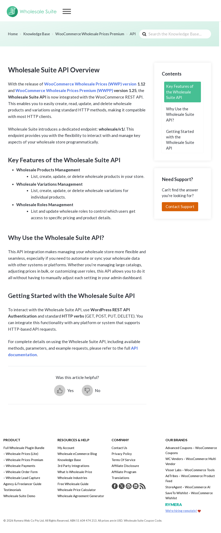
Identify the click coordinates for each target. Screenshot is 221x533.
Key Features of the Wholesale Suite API (180, 92)
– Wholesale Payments (19, 466)
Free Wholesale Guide (73, 484)
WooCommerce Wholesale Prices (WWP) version (90, 83)
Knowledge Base (69, 460)
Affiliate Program (124, 472)
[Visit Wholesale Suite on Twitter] (122, 487)
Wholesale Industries (72, 478)
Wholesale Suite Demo (19, 496)
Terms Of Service (123, 460)
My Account (65, 448)
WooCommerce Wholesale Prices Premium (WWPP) (64, 90)
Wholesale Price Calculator (76, 490)
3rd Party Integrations (73, 466)
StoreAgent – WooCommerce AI (187, 487)
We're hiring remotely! (181, 511)
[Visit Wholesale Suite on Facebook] (115, 487)
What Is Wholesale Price (74, 472)
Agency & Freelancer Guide (22, 484)
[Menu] (67, 11)
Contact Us (119, 448)
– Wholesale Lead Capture (21, 478)
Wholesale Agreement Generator (80, 496)
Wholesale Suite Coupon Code (142, 520)
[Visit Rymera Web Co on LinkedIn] (135, 487)
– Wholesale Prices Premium (23, 460)
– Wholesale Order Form (20, 472)
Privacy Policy (122, 454)
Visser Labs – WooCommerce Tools (190, 470)
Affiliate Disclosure (125, 466)
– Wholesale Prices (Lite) (20, 454)
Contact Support (180, 206)
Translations (120, 478)
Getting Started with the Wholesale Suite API (180, 139)
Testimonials (12, 490)
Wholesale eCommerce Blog (77, 454)
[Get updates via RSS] (142, 487)
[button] (64, 390)
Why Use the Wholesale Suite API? (180, 114)
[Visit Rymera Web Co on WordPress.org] (129, 487)
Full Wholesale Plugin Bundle (23, 448)
